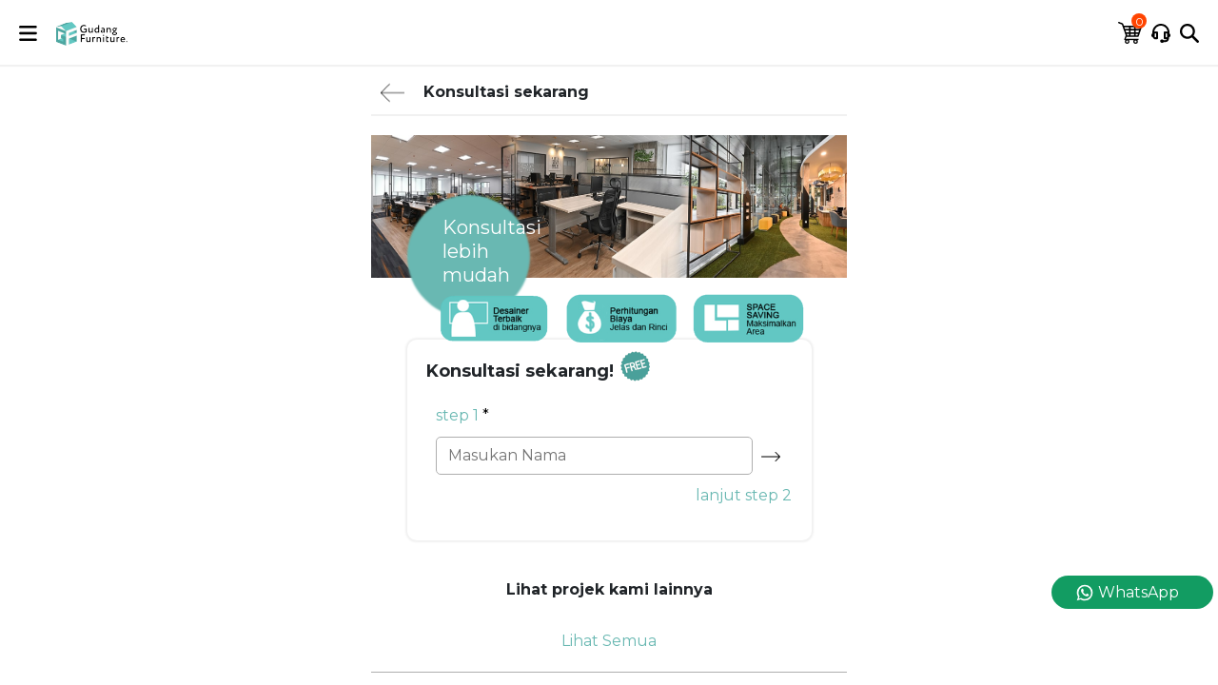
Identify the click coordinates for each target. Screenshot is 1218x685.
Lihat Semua (609, 641)
